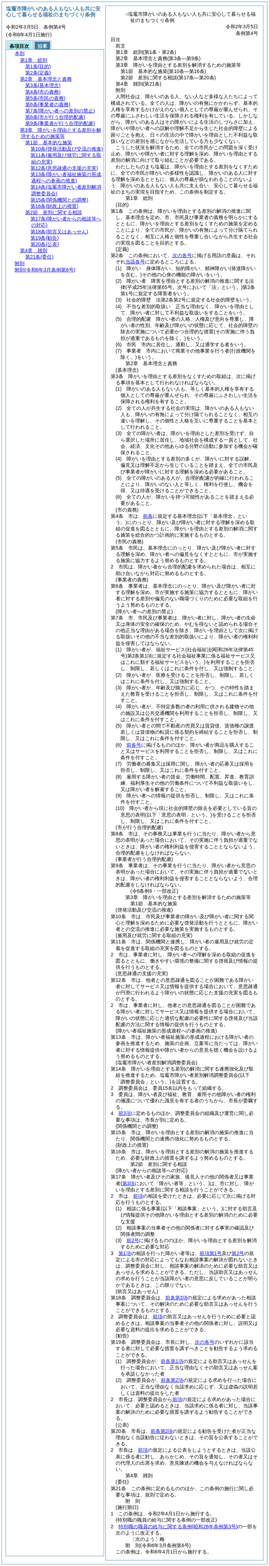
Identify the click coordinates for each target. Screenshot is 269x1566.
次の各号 (182, 255)
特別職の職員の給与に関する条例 (178, 1526)
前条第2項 (172, 1380)
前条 (148, 516)
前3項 (124, 1113)
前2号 (132, 1240)
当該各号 (135, 261)
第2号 (238, 1253)
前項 (138, 1196)
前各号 (133, 745)
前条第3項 (176, 1297)
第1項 (124, 1253)
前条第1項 (172, 1361)
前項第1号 (211, 1253)
